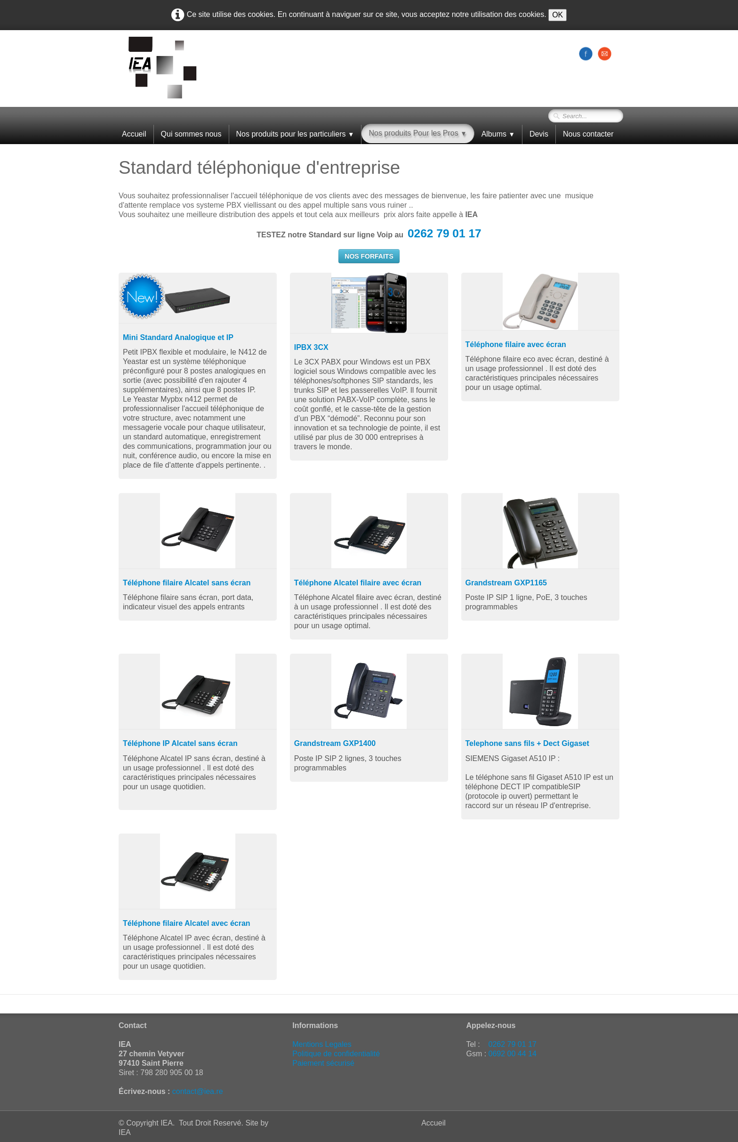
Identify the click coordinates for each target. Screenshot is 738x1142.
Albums (498, 134)
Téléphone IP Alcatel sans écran (180, 743)
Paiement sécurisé (323, 1063)
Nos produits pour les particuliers (295, 134)
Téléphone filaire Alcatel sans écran (187, 583)
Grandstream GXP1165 (506, 583)
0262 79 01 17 (444, 233)
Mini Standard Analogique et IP (178, 337)
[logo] (162, 67)
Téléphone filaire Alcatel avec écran (186, 923)
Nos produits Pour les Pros (417, 133)
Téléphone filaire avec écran (515, 344)
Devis (538, 134)
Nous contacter (588, 134)
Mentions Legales (321, 1044)
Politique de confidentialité (336, 1054)
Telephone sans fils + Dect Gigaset (527, 743)
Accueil (134, 134)
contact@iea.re (197, 1091)
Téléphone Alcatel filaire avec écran (358, 583)
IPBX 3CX (311, 347)
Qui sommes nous (191, 134)
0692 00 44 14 (513, 1054)
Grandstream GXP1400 (335, 743)
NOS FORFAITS (369, 256)
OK (557, 15)
